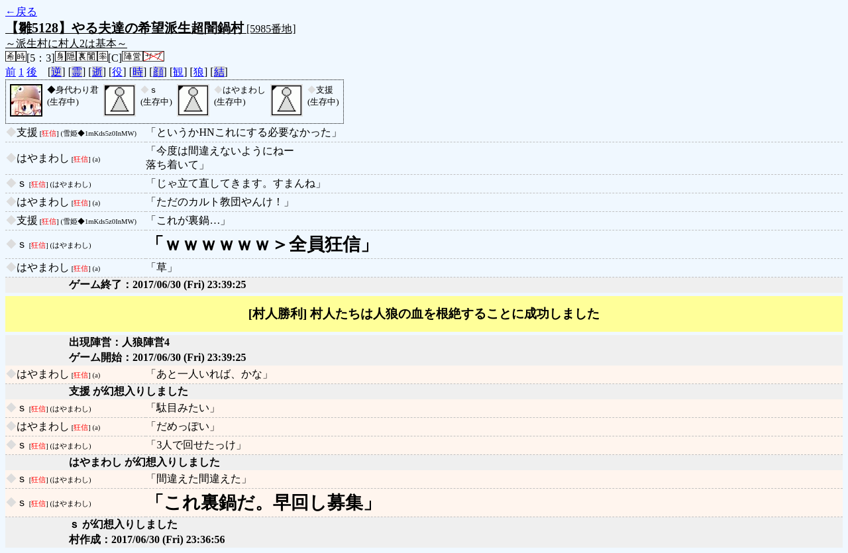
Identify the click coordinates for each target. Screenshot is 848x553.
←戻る (21, 11)
